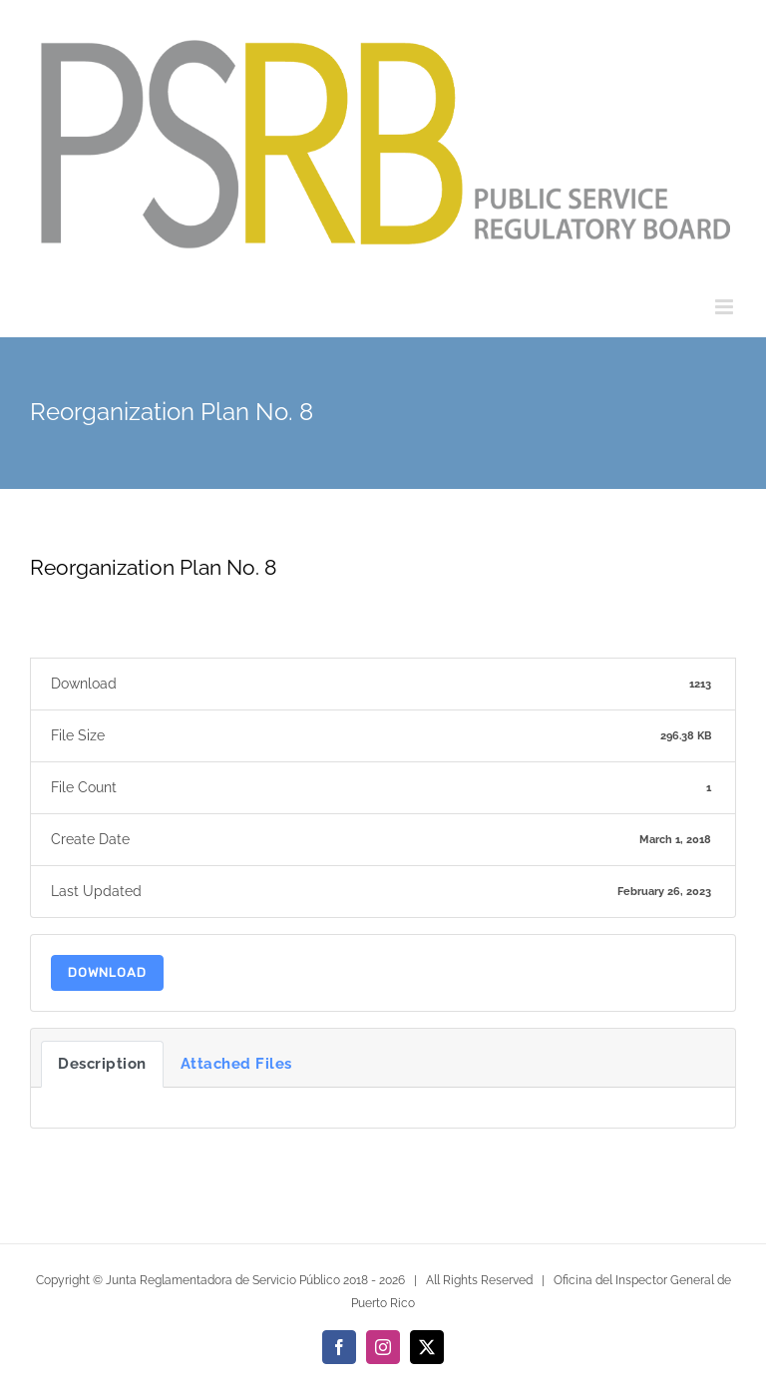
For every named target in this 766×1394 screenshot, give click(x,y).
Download (107, 972)
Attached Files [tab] (236, 1063)
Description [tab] (102, 1063)
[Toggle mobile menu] (725, 306)
